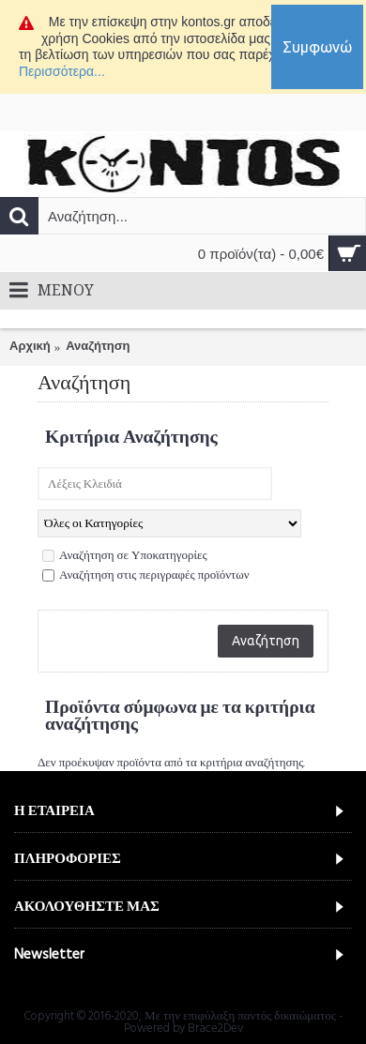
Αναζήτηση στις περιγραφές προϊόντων (146, 576)
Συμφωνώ (317, 46)
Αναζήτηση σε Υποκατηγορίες (124, 556)
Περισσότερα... (62, 71)
